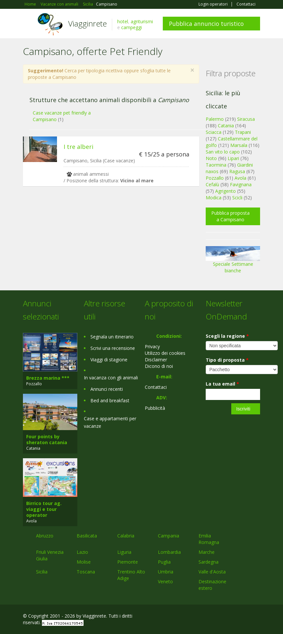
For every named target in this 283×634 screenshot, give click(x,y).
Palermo (215, 119)
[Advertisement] (107, 242)
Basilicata (87, 536)
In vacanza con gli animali (111, 377)
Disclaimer (156, 359)
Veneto (165, 581)
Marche (206, 552)
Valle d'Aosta (212, 572)
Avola (240, 178)
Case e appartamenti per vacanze (110, 422)
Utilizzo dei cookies (165, 353)
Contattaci (245, 4)
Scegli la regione (227, 336)
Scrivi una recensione (112, 348)
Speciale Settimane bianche (233, 262)
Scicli (237, 197)
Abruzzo (44, 536)
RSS (256, 617)
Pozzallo (215, 178)
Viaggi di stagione (108, 359)
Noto (211, 158)
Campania (168, 536)
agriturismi (142, 21)
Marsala (238, 145)
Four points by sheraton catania (46, 439)
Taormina (216, 165)
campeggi (131, 27)
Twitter (241, 617)
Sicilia (41, 572)
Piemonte (127, 562)
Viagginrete (87, 23)
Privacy (152, 346)
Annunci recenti (106, 389)
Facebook (211, 617)
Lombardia (169, 552)
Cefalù (212, 184)
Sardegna (208, 562)
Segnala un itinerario (112, 337)
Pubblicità (155, 408)
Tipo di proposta (227, 360)
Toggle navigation (28, 24)
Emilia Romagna (208, 539)
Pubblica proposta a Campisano (230, 216)
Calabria (125, 536)
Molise (84, 562)
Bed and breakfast (109, 400)
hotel (122, 21)
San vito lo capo (223, 152)
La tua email (222, 384)
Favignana (241, 184)
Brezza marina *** (47, 378)
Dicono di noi (159, 366)
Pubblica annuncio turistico (206, 23)
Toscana (86, 572)
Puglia (164, 562)
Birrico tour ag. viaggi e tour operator (44, 509)
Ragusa (237, 171)
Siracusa (246, 119)
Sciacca (213, 132)
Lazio (82, 552)
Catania (226, 125)
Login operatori (213, 4)
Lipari (233, 158)
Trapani (243, 132)
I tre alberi (78, 147)
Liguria (124, 552)
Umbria (165, 572)
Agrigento (225, 191)
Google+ (224, 617)
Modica (213, 197)
